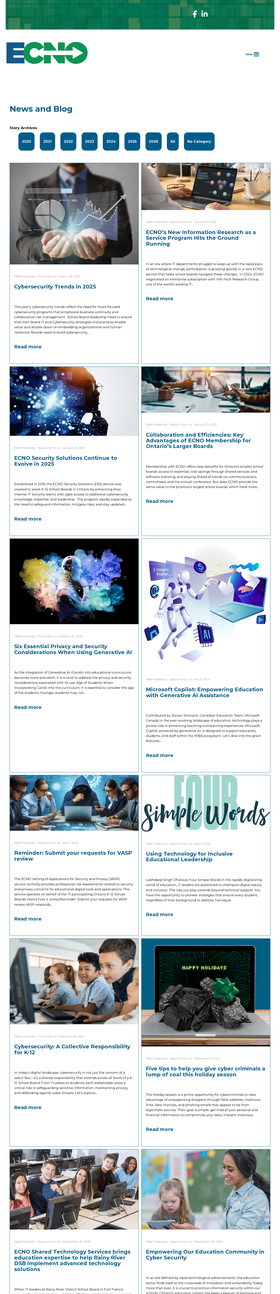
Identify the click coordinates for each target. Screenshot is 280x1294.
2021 (47, 141)
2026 (153, 141)
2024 (111, 141)
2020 (26, 141)
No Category (199, 141)
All (172, 141)
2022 (68, 141)
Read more (28, 346)
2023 (89, 141)
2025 (132, 141)
